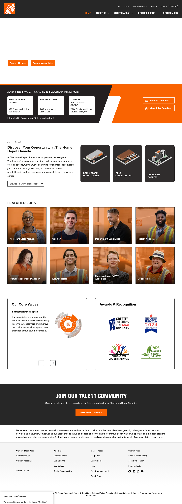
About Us (102, 13)
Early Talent (96, 460)
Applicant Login (23, 455)
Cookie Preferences (142, 493)
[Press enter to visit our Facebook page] (129, 471)
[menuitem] (87, 13)
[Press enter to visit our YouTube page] (142, 471)
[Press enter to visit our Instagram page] (138, 471)
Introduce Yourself (91, 412)
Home (88, 13)
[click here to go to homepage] (9, 8)
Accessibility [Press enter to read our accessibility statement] (123, 6)
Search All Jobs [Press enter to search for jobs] (18, 63)
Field (36, 118)
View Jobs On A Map (158, 108)
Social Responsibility (63, 471)
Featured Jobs (148, 13)
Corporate (26, 118)
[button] (25, 184)
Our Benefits (59, 460)
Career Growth (60, 455)
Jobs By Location (136, 460)
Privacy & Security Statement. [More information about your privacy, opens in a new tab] (32, 502)
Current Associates (24, 460)
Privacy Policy (98, 493)
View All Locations (157, 100)
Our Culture (59, 466)
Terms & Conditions (82, 493)
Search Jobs (170, 13)
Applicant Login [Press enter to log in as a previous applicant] (138, 6)
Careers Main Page (25, 450)
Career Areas (123, 13)
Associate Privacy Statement (119, 493)
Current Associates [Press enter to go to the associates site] (156, 6)
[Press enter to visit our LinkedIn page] (134, 471)
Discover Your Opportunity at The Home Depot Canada (39, 149)
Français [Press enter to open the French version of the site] (173, 7)
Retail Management (100, 471)
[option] (47, 324)
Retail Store (96, 476)
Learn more (157, 437)
